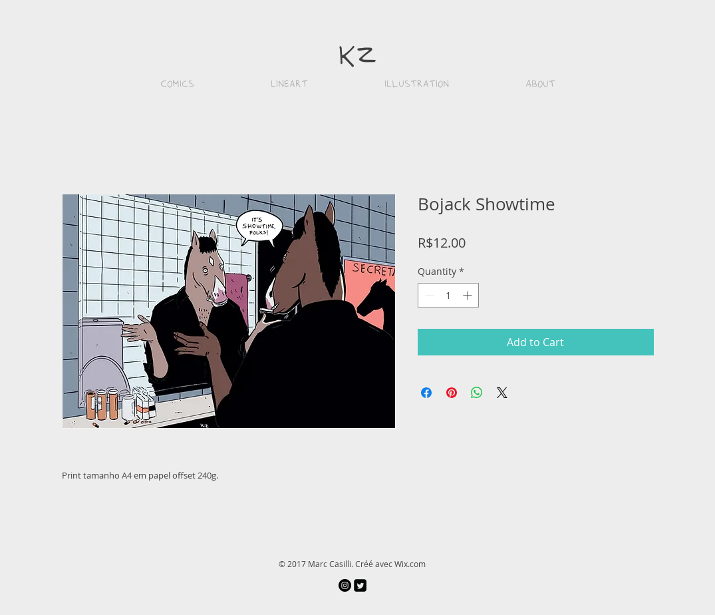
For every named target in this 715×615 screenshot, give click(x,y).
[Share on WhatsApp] (477, 393)
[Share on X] (502, 393)
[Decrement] (428, 295)
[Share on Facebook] (426, 393)
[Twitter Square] (360, 585)
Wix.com (410, 563)
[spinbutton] (448, 295)
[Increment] (468, 295)
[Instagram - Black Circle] (345, 585)
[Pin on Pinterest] (452, 393)
